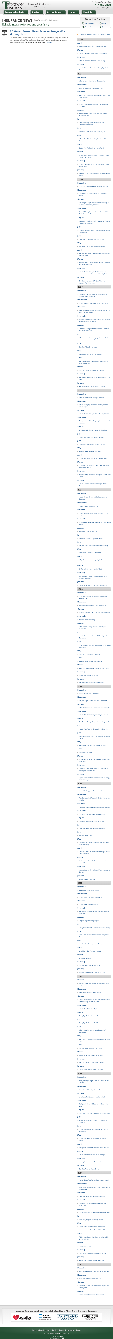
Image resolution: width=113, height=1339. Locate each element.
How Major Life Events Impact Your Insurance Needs (93, 194)
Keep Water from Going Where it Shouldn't (92, 1230)
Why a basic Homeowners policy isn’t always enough (92, 561)
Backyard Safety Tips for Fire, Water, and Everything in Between (91, 124)
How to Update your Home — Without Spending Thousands (93, 637)
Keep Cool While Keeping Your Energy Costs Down (94, 1113)
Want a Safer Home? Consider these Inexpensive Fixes (94, 936)
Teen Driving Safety (85, 958)
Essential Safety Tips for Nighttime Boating (92, 828)
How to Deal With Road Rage (88, 1009)
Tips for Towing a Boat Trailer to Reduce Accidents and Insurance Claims (94, 264)
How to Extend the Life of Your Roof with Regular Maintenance (94, 165)
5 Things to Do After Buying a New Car (91, 88)
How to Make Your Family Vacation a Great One (93, 729)
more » (49, 42)
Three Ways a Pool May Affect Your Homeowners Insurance (94, 912)
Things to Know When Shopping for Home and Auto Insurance (95, 422)
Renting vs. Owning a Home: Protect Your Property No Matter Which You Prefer (94, 320)
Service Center (56, 12)
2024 (80, 179)
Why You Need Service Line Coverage (90, 661)
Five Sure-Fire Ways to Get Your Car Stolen (92, 1253)
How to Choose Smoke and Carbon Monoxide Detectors (93, 498)
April (79, 43)
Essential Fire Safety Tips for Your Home (91, 239)
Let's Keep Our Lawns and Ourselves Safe (92, 814)
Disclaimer (70, 1330)
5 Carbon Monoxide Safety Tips (88, 675)
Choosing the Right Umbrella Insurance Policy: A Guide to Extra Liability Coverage (94, 204)
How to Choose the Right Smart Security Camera (94, 414)
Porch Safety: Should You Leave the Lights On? (93, 585)
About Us (89, 12)
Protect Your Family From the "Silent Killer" (92, 1260)
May (79, 135)
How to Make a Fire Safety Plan (88, 506)
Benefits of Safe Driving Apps (88, 347)
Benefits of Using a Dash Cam (88, 531)
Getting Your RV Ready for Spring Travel (91, 148)
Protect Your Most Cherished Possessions (92, 1226)
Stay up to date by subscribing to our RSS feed (94, 34)
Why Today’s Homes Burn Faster (89, 890)
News (74, 12)
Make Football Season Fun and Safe (90, 1278)
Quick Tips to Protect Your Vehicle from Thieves (93, 186)
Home (34, 1330)
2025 (80, 74)
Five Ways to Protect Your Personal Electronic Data (94, 807)
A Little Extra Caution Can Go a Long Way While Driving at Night (94, 1238)
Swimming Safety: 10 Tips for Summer (90, 538)
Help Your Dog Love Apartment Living (90, 944)
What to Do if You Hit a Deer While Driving (92, 61)
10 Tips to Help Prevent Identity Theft (90, 569)
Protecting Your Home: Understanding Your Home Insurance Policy (94, 843)
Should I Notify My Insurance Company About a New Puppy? (93, 406)
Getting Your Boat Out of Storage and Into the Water (93, 1139)
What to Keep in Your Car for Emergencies (92, 81)
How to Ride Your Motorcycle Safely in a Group (93, 715)
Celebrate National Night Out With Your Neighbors (94, 1212)
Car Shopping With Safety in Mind (89, 965)
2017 (80, 883)
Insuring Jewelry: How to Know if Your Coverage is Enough (94, 871)
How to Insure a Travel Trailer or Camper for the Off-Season (93, 105)
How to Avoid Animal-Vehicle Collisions (91, 1070)
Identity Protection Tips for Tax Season (91, 1055)
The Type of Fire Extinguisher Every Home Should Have (94, 1040)
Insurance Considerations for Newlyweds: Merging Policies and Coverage (94, 222)
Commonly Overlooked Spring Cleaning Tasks (93, 458)
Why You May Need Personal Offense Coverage (93, 545)
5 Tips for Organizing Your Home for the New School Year (92, 1204)
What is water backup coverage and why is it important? (92, 628)
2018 (80, 783)
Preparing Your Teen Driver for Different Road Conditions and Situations (93, 295)
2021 (80, 490)
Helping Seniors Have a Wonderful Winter (92, 1162)
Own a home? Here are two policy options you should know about (93, 577)
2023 (80, 287)
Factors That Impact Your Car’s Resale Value (93, 46)
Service (54, 1330)
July (78, 119)
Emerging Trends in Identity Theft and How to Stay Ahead (94, 174)
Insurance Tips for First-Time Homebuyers (92, 132)
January (80, 64)
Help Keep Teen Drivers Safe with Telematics (92, 246)
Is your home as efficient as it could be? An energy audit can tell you (94, 779)
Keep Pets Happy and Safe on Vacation (91, 791)
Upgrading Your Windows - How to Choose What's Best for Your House (94, 466)
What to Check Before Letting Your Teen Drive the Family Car (94, 140)
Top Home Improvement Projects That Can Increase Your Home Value (92, 282)
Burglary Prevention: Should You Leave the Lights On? (94, 984)
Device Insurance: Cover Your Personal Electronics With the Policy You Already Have (94, 1001)
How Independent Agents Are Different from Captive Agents (95, 523)
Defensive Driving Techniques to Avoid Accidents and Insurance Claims (94, 330)
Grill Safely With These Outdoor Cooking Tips (93, 430)
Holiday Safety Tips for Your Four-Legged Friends (94, 1180)
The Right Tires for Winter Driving (89, 1169)
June (79, 128)
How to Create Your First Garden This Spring (92, 1155)
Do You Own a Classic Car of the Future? (91, 1295)
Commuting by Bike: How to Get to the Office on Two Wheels (93, 1130)
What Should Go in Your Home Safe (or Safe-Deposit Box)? (93, 1031)
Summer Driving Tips (85, 835)
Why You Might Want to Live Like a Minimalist (93, 701)
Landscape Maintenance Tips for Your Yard (92, 444)
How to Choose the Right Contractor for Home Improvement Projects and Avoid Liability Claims (93, 273)
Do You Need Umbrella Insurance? (89, 904)
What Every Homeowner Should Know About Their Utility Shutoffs (94, 96)
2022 (80, 390)
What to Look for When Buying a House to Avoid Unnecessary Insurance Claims (93, 339)
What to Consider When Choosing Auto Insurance (94, 668)
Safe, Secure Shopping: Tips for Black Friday (92, 1090)
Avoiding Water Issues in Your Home (90, 451)
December (81, 77)
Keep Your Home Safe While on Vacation (91, 370)
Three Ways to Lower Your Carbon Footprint (92, 745)
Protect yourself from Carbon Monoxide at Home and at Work (94, 862)
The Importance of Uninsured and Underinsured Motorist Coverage (93, 362)
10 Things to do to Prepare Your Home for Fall (93, 605)
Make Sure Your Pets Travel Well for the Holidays (94, 1271)
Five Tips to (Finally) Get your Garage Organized (94, 722)
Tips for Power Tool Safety (87, 620)
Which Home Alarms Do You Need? (90, 992)
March (80, 50)
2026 (80, 39)
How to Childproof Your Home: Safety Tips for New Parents (94, 69)
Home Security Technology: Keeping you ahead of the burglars (94, 760)
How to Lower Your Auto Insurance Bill (90, 897)
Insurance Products (16, 12)
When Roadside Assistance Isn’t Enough (91, 682)
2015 (80, 1073)
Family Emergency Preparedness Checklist (92, 386)
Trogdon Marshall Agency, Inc (59, 1333)
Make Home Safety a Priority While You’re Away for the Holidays (94, 1188)
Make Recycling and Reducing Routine (91, 1219)
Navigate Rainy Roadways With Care (90, 1048)
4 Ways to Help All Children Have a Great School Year (94, 1105)
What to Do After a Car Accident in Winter (91, 1062)
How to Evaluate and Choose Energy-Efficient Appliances (93, 485)
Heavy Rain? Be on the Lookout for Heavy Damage (94, 928)
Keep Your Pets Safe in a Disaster (89, 654)
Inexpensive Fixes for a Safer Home (90, 553)
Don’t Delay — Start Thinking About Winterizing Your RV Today (93, 597)
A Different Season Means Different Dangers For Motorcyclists (37, 33)
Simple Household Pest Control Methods (91, 437)
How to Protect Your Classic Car (89, 693)
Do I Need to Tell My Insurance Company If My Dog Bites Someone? (94, 853)
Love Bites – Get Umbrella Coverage (90, 951)
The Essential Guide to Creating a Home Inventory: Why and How (94, 254)
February (81, 57)
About (40, 1330)
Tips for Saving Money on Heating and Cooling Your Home (95, 476)
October (81, 92)
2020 (80, 589)
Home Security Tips (85, 1246)
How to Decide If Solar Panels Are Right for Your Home (93, 514)
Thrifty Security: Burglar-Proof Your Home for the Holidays (94, 1082)
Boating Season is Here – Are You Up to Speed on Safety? (94, 737)
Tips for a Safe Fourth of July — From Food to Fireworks (93, 1121)
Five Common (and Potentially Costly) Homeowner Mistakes (94, 799)
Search (78, 1330)
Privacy (61, 1330)
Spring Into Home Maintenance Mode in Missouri (94, 1147)
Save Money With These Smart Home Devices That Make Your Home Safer (95, 311)
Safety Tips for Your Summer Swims (90, 1016)
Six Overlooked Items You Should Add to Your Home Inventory (93, 114)
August (80, 110)
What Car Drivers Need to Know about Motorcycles (94, 708)
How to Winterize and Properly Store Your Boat (93, 303)
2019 (80, 686)
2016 (80, 976)
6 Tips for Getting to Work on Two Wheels (91, 821)
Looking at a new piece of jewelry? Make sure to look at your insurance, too (93, 769)
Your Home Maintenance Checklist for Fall (92, 1097)
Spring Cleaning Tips (85, 752)
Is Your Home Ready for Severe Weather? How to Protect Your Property (94, 156)
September (82, 101)
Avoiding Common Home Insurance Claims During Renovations (94, 231)
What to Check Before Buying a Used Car (92, 398)
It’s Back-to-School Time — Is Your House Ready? (94, 612)
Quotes (37, 12)
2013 (80, 1264)
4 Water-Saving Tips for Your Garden (90, 354)
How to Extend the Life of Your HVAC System (93, 54)
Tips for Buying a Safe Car (87, 879)
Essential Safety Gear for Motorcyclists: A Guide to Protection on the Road (94, 213)
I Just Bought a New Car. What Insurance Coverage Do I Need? (95, 646)
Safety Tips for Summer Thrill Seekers (90, 1023)
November (82, 84)
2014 (80, 1173)
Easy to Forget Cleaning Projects (89, 921)
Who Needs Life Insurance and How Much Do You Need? (94, 378)
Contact (47, 1330)
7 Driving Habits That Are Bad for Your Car (92, 972)
